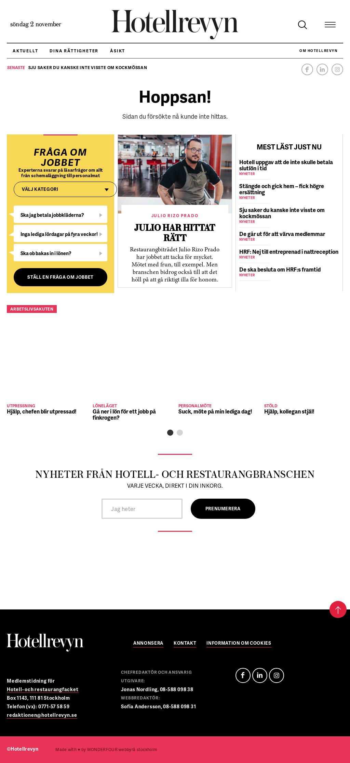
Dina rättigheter (74, 51)
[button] (170, 433)
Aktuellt (25, 51)
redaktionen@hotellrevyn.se (42, 715)
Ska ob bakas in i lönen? (46, 253)
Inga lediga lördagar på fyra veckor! (59, 234)
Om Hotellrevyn (318, 50)
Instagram (337, 69)
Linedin (259, 675)
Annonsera (148, 643)
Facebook (307, 69)
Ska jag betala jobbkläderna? (52, 215)
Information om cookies (238, 643)
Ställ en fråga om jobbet (60, 277)
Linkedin (322, 69)
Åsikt (117, 51)
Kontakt (185, 643)
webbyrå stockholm (122, 749)
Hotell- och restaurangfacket (43, 689)
